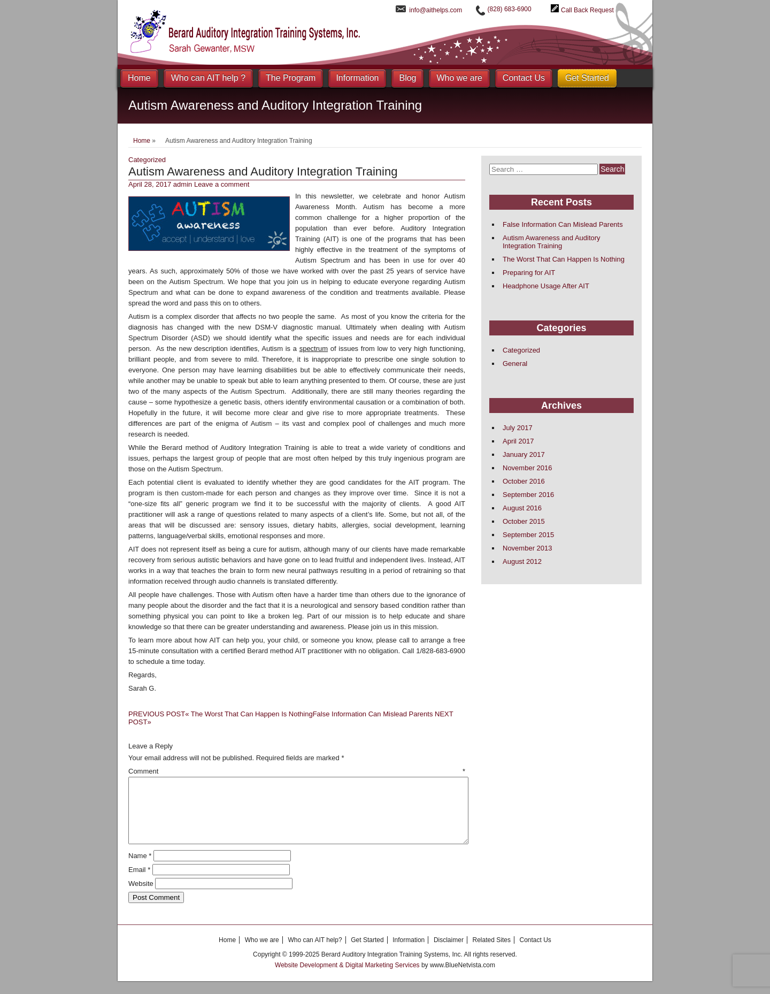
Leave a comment (221, 184)
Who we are (459, 77)
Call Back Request (587, 10)
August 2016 (522, 508)
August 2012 (522, 561)
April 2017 (518, 441)
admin (182, 184)
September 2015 (528, 535)
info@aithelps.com (435, 10)
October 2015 (524, 521)
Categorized (147, 160)
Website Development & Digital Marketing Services (348, 978)
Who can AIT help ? (208, 77)
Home (139, 77)
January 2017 (524, 454)
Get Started (587, 77)
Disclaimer (449, 953)
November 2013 (527, 548)
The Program (290, 77)
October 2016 (524, 481)
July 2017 (518, 428)
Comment (296, 771)
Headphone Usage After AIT (546, 286)
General (515, 364)
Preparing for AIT (529, 273)
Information (357, 77)
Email (139, 882)
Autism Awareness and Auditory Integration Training (551, 242)
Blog (407, 77)
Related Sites (492, 953)
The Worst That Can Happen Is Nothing (220, 714)
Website (140, 896)
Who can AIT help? (315, 953)
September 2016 (528, 495)
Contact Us (524, 77)
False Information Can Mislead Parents (563, 224)
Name (139, 869)
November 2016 (527, 468)
